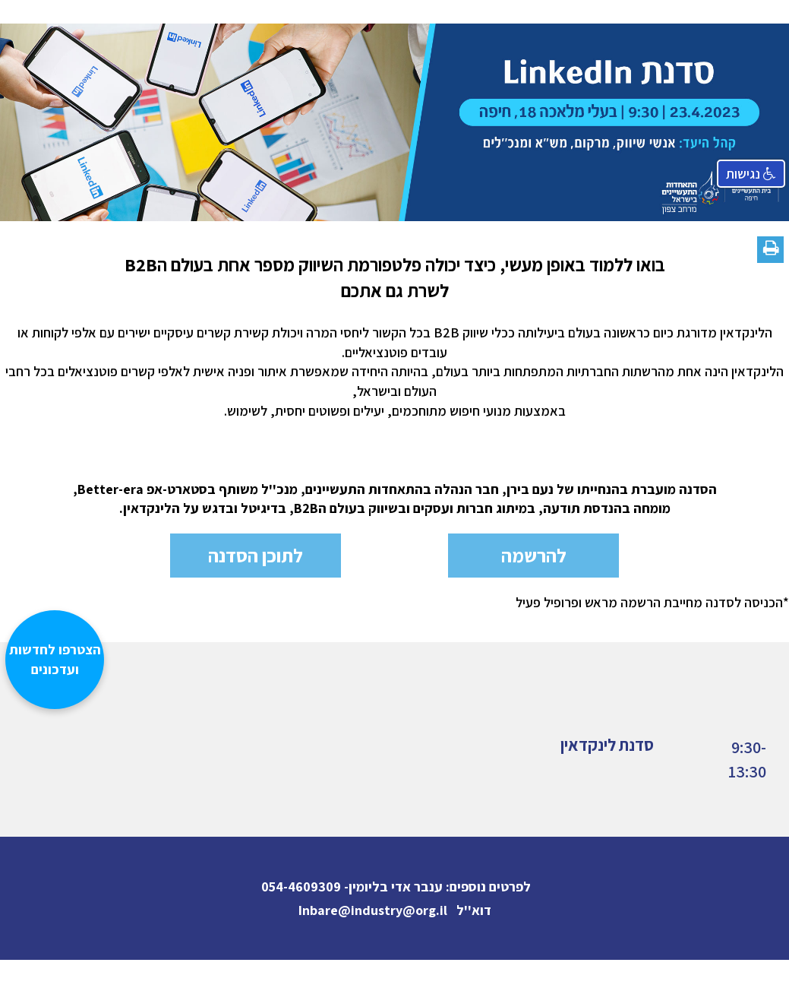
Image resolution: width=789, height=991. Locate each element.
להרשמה (534, 555)
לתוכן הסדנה (255, 555)
